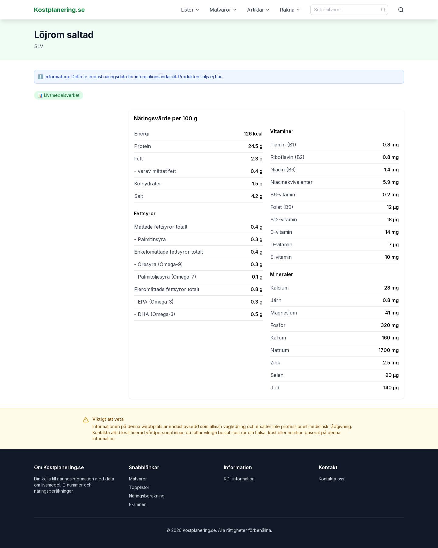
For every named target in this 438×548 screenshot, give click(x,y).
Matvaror (223, 10)
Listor (190, 10)
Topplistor (139, 487)
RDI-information (239, 478)
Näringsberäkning (147, 495)
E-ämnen (138, 504)
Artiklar (258, 10)
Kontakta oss (331, 478)
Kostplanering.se (59, 9)
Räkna (290, 10)
